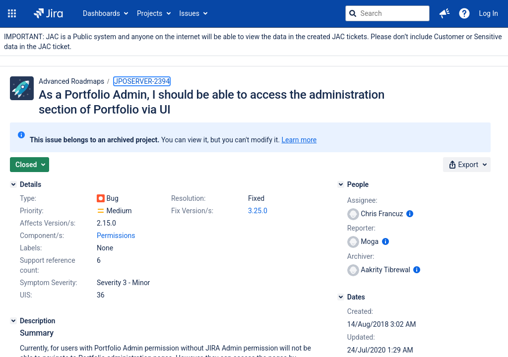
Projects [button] (149, 13)
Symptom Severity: (48, 283)
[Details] (13, 184)
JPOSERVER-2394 (142, 81)
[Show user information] (410, 214)
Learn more (299, 140)
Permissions (116, 235)
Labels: (31, 248)
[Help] (464, 13)
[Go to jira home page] (48, 13)
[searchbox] (387, 13)
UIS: (26, 295)
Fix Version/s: (192, 211)
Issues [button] (189, 13)
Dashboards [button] (101, 13)
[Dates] (340, 297)
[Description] (13, 320)
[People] (340, 184)
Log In (488, 13)
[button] (12, 13)
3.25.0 (257, 211)
